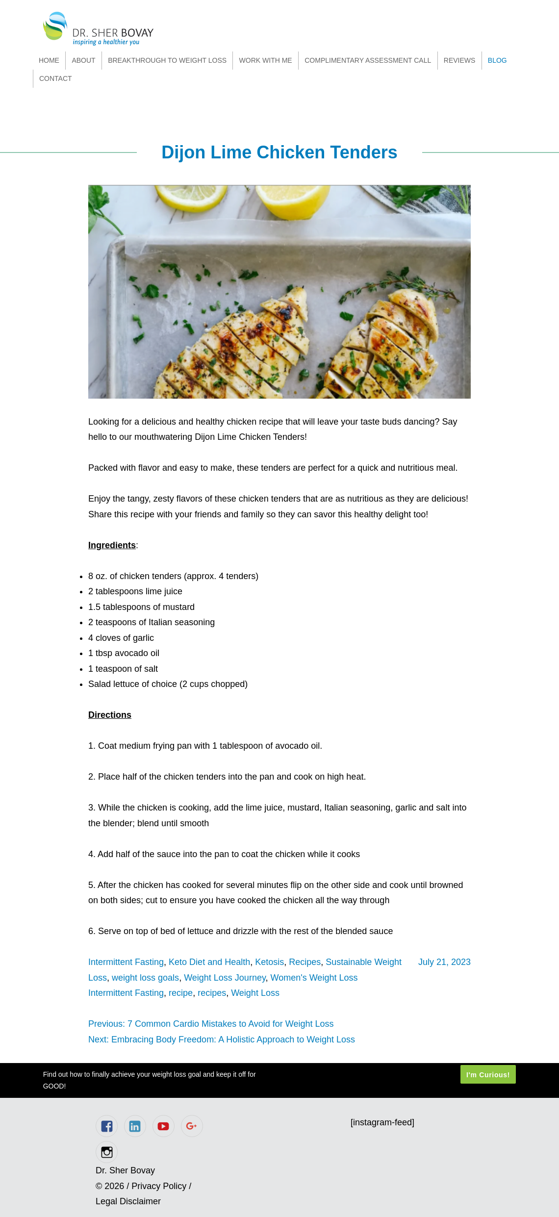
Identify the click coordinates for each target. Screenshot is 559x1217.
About (83, 60)
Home (49, 60)
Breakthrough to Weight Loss (167, 60)
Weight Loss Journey (224, 978)
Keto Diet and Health (209, 962)
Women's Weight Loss (314, 978)
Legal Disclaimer (128, 1201)
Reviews (460, 60)
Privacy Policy (158, 1186)
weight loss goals (145, 978)
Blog (497, 60)
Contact (55, 78)
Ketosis (269, 962)
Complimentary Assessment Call (368, 60)
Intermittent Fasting (126, 962)
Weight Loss (255, 993)
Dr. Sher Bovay (98, 29)
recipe (181, 993)
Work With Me (265, 60)
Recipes (305, 962)
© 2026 (110, 1186)
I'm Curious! (488, 1074)
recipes (212, 993)
